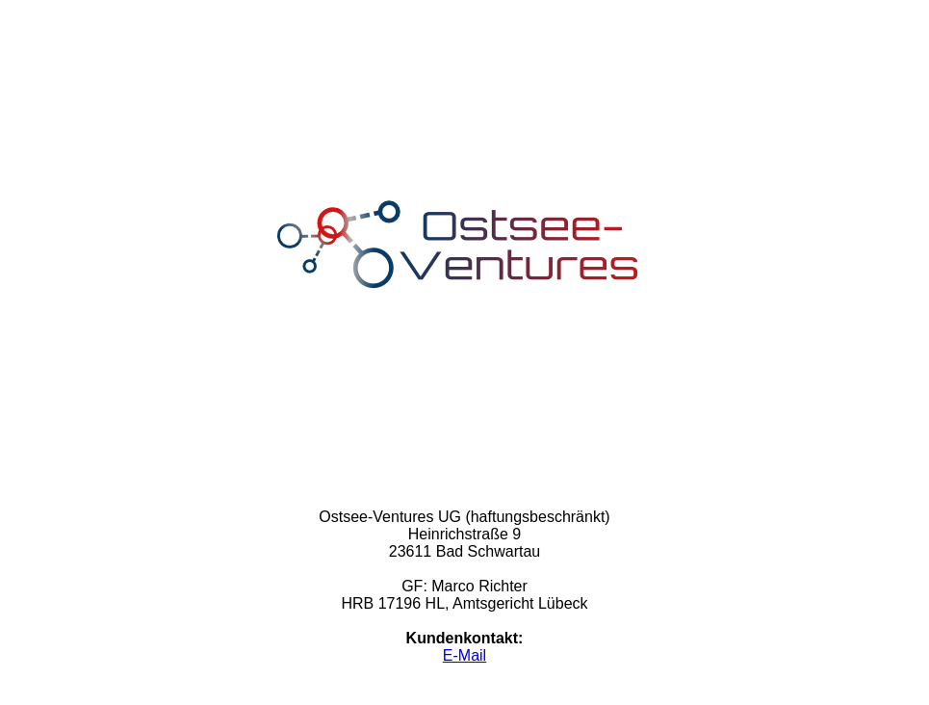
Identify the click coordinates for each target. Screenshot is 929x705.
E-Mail (464, 655)
